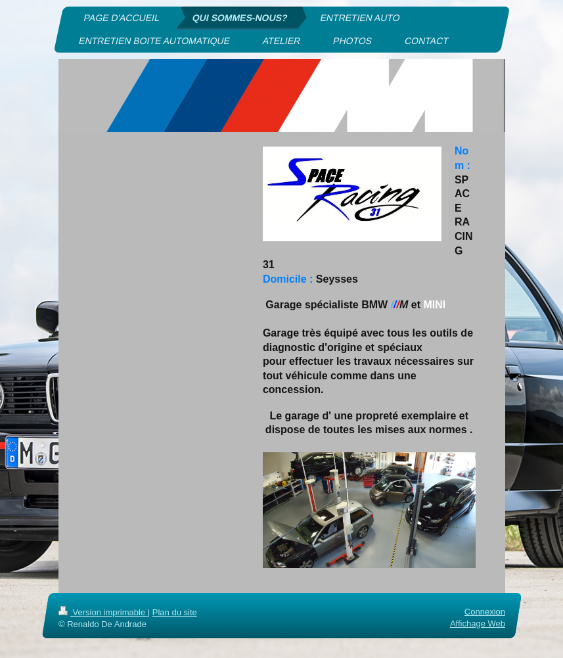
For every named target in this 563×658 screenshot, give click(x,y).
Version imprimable (103, 612)
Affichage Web (477, 623)
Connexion (484, 612)
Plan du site (174, 612)
